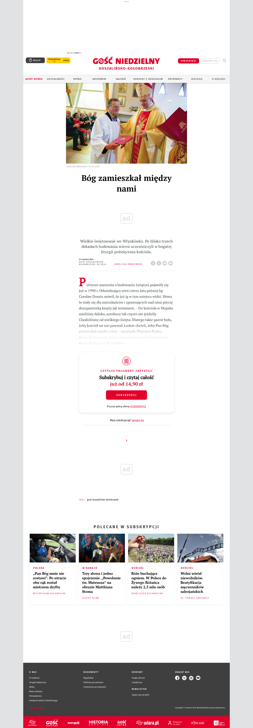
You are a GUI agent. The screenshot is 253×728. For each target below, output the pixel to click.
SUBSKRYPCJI (138, 404)
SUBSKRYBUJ (188, 59)
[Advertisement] (126, 27)
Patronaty (175, 77)
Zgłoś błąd (36, 706)
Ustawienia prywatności (94, 685)
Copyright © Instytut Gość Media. (188, 706)
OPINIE (77, 77)
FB (154, 260)
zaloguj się (210, 59)
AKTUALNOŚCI (55, 77)
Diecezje (197, 77)
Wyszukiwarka (224, 59)
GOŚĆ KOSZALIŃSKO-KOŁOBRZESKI (102, 497)
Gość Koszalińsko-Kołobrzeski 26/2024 (93, 261)
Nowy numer (34, 77)
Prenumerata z (54, 58)
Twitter (159, 260)
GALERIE (121, 77)
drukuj (165, 260)
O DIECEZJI (218, 77)
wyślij (171, 260)
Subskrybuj (126, 393)
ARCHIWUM (99, 77)
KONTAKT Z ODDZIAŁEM (148, 77)
